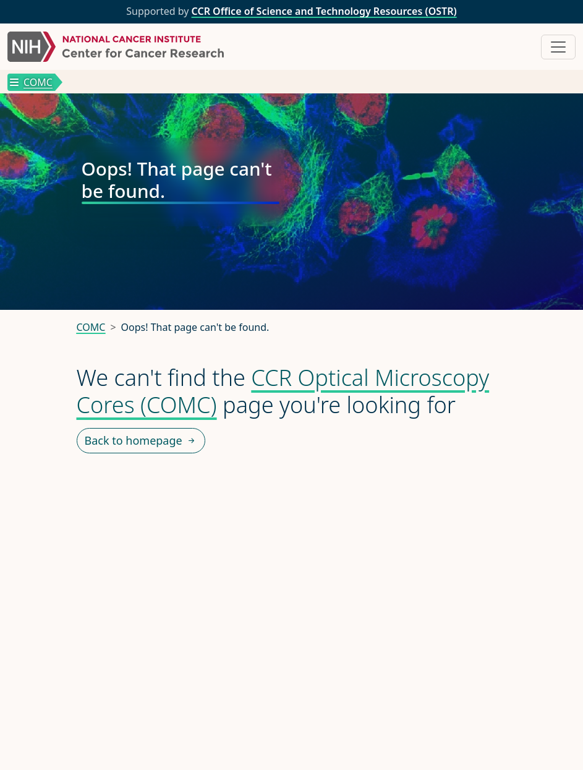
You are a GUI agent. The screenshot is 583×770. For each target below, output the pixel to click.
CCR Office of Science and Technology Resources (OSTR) (324, 11)
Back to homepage (141, 440)
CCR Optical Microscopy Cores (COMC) (283, 390)
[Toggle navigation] (558, 47)
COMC (31, 82)
